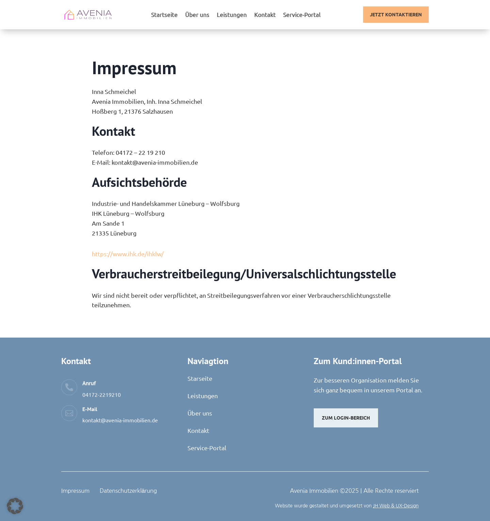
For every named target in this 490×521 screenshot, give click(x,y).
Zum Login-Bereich (346, 417)
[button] (15, 506)
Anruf (89, 383)
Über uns (197, 15)
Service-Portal (302, 15)
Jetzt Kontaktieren (396, 14)
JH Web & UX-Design (396, 505)
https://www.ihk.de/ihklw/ (128, 253)
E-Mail (89, 409)
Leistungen (232, 15)
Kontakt (265, 15)
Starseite (199, 378)
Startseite (164, 15)
